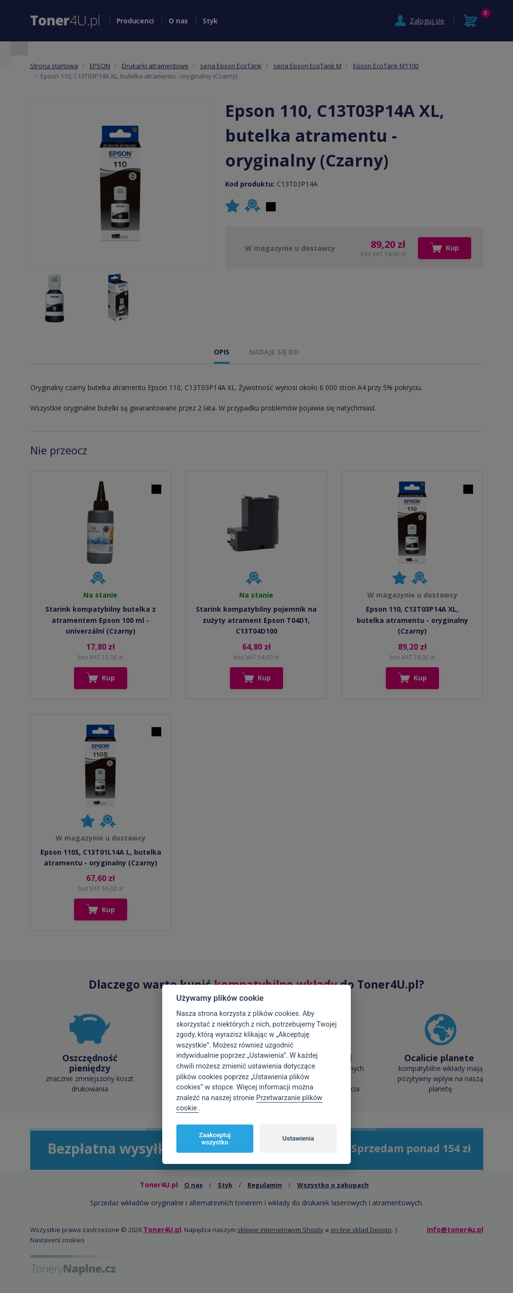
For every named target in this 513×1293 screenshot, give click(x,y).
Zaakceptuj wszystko (214, 1138)
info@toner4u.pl (455, 1229)
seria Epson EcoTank (231, 65)
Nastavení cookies (57, 1240)
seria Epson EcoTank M (307, 65)
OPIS (221, 351)
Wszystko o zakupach (333, 1185)
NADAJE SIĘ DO (274, 351)
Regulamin (264, 1185)
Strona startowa (54, 65)
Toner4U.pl (162, 1229)
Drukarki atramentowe (155, 65)
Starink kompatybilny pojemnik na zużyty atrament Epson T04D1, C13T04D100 (256, 620)
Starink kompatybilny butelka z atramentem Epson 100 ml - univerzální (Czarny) (100, 620)
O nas (178, 20)
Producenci (135, 20)
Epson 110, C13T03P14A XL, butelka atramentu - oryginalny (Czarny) (412, 620)
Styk (210, 20)
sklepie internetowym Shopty (280, 1229)
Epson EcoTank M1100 (385, 65)
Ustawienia (298, 1138)
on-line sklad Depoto (361, 1229)
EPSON (100, 65)
